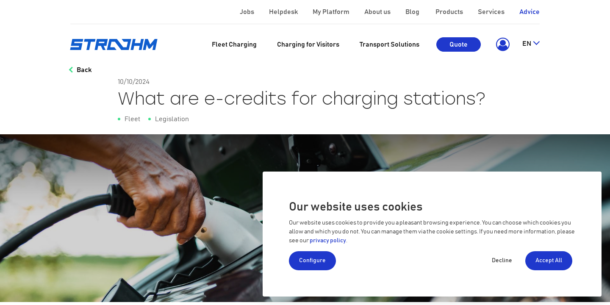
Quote (458, 44)
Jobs (247, 11)
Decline (502, 260)
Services (492, 11)
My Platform (331, 11)
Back (84, 70)
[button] (501, 44)
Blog (413, 11)
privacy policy (328, 241)
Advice (529, 11)
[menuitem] (234, 44)
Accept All (548, 260)
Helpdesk (284, 11)
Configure (312, 260)
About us (378, 11)
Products (449, 11)
